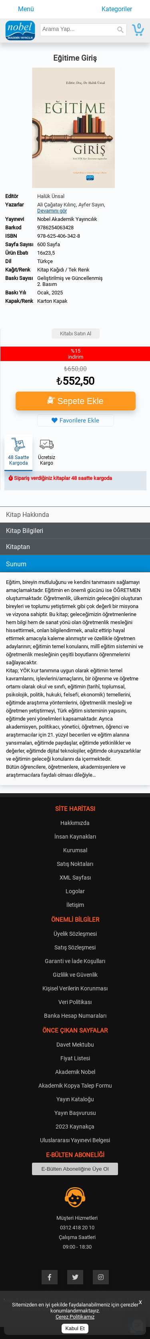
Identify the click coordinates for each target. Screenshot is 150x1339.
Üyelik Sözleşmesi (75, 934)
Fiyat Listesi (75, 1058)
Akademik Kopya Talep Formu (75, 1085)
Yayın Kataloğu (75, 1099)
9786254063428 (55, 228)
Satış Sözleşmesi (75, 947)
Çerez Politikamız (75, 1317)
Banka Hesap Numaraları (75, 1015)
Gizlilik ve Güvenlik (75, 975)
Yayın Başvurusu (75, 1113)
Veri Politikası (75, 1002)
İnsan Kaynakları (75, 836)
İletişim (75, 905)
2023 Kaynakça (75, 1126)
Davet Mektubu (75, 1044)
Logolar (75, 891)
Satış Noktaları (75, 864)
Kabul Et (75, 1328)
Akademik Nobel (75, 1072)
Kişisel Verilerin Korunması (75, 988)
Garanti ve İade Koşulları (75, 961)
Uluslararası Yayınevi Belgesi (75, 1140)
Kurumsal (75, 850)
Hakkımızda (75, 823)
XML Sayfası (75, 877)
